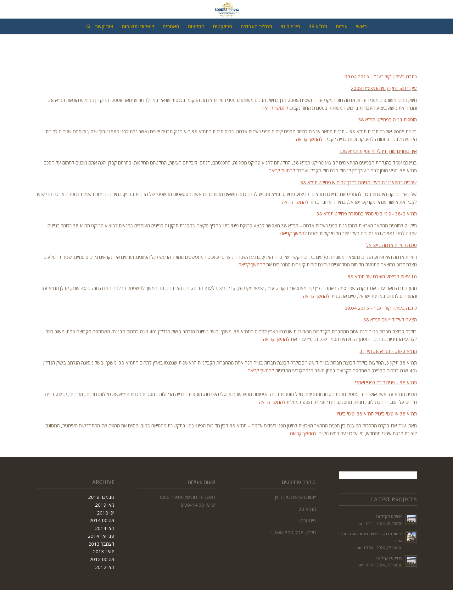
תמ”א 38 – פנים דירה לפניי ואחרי (386, 382)
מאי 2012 (104, 567)
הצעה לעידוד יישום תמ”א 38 (390, 319)
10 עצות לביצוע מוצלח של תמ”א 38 (382, 276)
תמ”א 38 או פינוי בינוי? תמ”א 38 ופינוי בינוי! (377, 413)
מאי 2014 (104, 528)
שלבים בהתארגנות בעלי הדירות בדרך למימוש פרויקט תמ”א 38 (358, 182)
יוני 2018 (105, 512)
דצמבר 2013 (101, 544)
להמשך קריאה (275, 108)
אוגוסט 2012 (101, 559)
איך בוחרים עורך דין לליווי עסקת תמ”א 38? (378, 151)
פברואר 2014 (101, 536)
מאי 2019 (104, 505)
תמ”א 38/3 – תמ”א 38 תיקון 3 (388, 351)
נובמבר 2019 (101, 497)
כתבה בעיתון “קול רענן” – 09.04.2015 (380, 76)
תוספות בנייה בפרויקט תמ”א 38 (387, 119)
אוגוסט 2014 (101, 520)
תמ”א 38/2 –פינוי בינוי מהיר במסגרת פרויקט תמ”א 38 (366, 213)
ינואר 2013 (103, 551)
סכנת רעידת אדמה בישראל (391, 245)
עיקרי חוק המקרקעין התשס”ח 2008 (384, 88)
